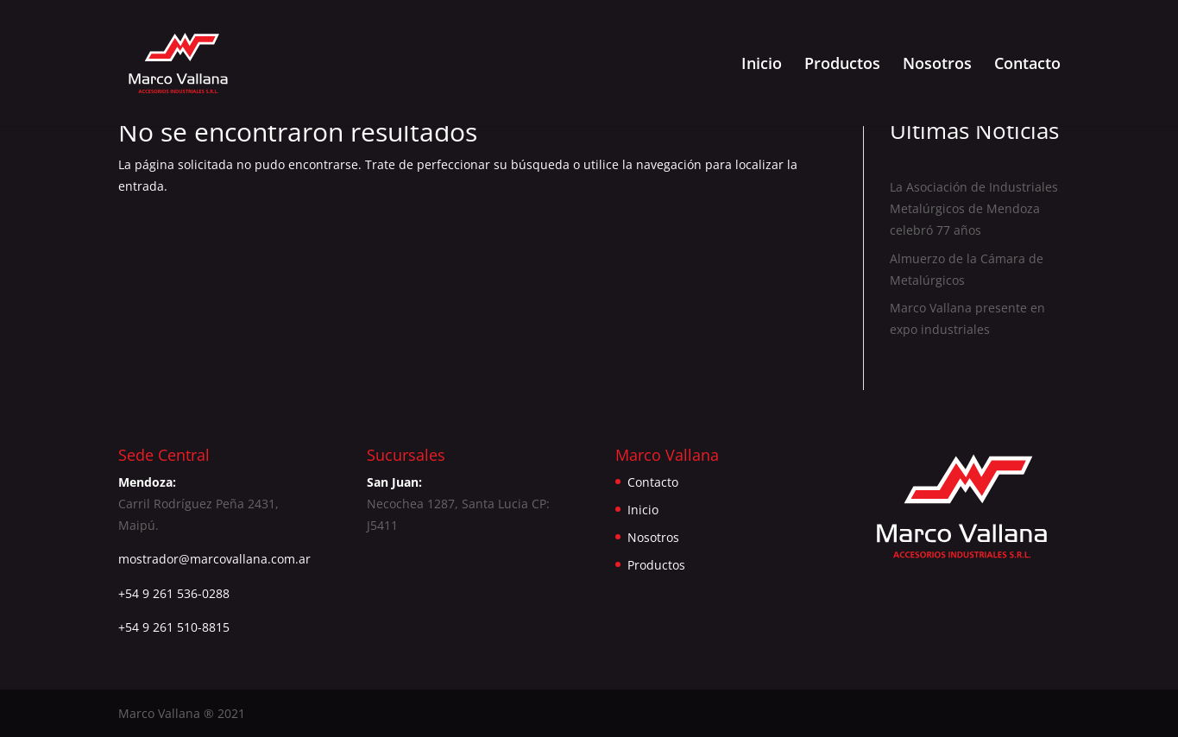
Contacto (1027, 65)
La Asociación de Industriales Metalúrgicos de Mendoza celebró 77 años (974, 208)
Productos (842, 65)
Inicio (761, 65)
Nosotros (937, 65)
